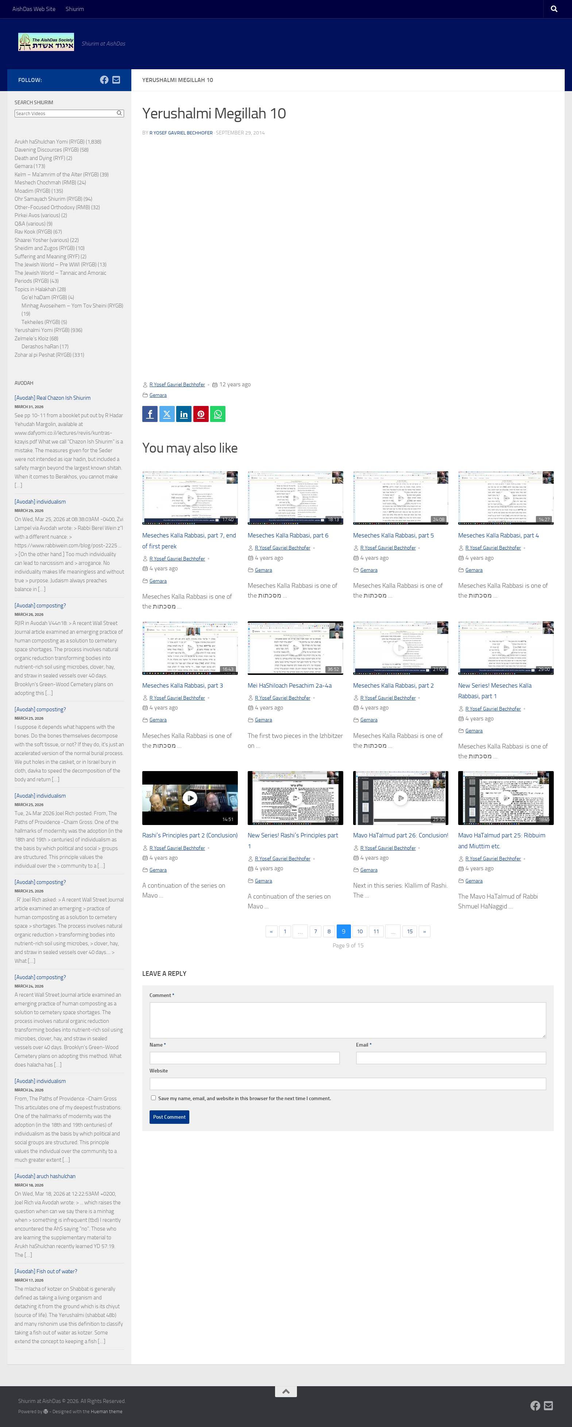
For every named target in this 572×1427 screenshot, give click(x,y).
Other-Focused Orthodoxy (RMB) (52, 207)
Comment (162, 1001)
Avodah (24, 383)
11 (379, 937)
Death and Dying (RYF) (40, 158)
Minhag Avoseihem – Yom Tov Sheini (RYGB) (72, 305)
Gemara (159, 394)
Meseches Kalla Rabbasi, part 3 (188, 689)
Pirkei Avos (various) (37, 215)
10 (360, 937)
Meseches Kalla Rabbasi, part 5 (399, 538)
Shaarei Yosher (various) (42, 240)
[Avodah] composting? (40, 605)
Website (159, 1077)
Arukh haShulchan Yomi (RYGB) (50, 141)
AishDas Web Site (33, 8)
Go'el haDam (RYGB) (44, 297)
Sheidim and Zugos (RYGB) (45, 248)
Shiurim (75, 8)
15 (416, 937)
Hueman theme (107, 1411)
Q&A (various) (30, 223)
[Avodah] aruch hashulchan (45, 1176)
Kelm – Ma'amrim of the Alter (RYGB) (57, 174)
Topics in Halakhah (35, 289)
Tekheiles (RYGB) (41, 322)
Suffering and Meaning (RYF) (47, 256)
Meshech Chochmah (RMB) (45, 182)
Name (158, 1051)
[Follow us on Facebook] (104, 79)
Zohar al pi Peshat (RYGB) (43, 355)
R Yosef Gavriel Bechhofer (183, 133)
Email (364, 1051)
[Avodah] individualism (40, 502)
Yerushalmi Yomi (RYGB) (42, 330)
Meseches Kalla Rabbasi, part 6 (294, 538)
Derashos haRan (40, 346)
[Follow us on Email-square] (116, 79)
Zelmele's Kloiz (32, 338)
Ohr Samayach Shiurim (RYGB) (48, 199)
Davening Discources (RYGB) (47, 149)
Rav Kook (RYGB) (33, 231)
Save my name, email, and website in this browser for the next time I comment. (244, 1104)
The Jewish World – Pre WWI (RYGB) (56, 264)
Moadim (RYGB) (32, 191)
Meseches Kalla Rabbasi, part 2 (399, 689)
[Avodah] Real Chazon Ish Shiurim (53, 398)
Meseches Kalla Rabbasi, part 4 (504, 538)
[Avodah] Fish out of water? (46, 1271)
